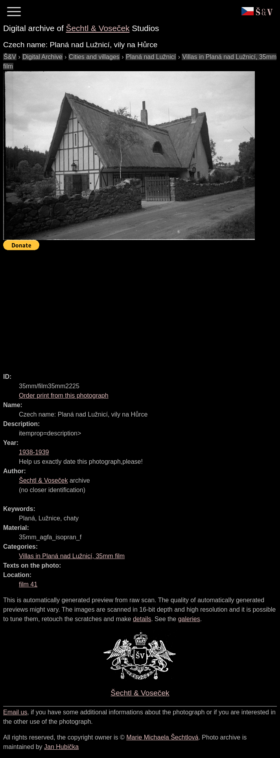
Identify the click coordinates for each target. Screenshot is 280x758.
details (142, 619)
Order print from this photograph (64, 395)
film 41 (28, 584)
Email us (15, 712)
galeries (189, 619)
